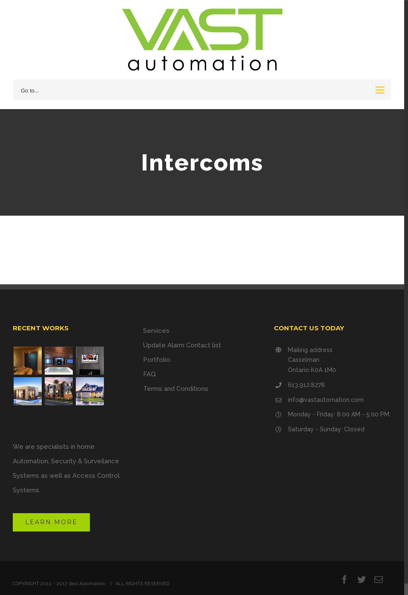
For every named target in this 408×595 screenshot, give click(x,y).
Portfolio (156, 360)
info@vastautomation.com (326, 399)
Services (156, 331)
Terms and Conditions (175, 389)
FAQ (149, 374)
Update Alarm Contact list (182, 345)
